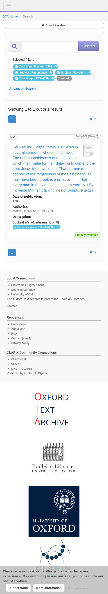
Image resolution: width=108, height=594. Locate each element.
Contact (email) (21, 338)
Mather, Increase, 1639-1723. (33, 211)
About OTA (18, 328)
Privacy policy (20, 343)
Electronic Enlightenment (27, 285)
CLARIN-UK (18, 359)
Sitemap (12, 306)
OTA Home (10, 16)
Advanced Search (22, 88)
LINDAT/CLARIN (21, 368)
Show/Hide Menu (54, 25)
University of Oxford (24, 294)
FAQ (14, 333)
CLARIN (16, 364)
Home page (18, 324)
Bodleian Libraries (23, 289)
